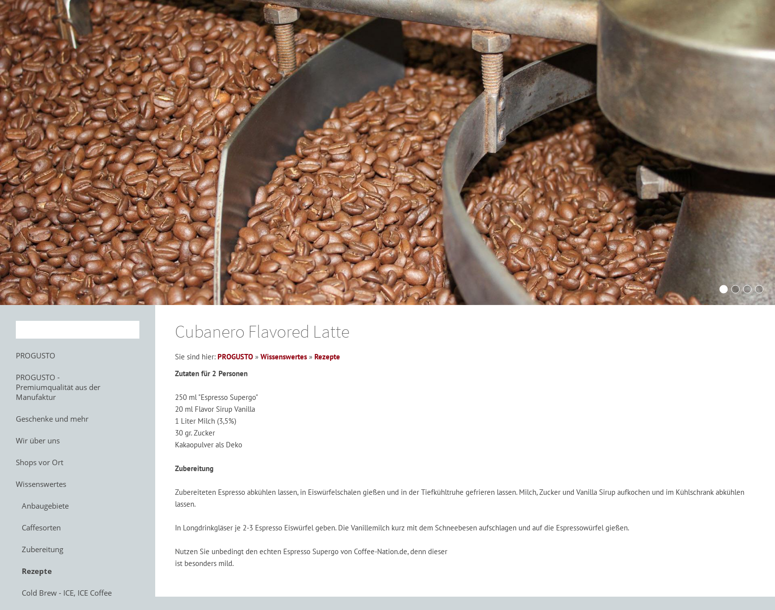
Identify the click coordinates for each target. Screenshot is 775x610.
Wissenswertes (283, 356)
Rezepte (327, 356)
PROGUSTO (235, 356)
